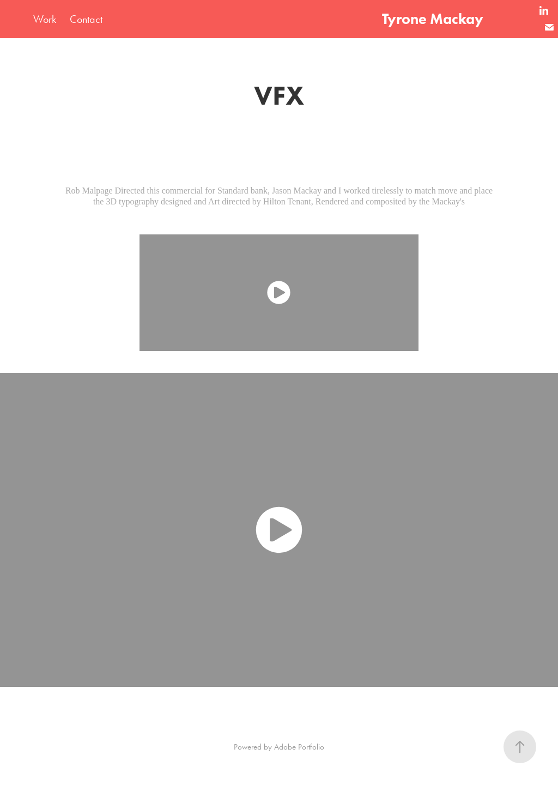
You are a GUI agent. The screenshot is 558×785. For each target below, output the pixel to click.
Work (44, 19)
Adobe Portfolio (299, 747)
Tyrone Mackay (432, 19)
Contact (86, 19)
